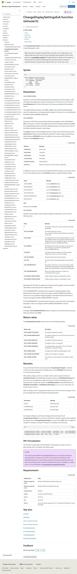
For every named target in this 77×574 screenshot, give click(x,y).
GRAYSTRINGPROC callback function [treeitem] (11, 156)
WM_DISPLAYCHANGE (59, 390)
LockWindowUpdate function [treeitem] (11, 180)
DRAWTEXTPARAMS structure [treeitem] (11, 94)
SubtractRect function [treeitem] (9, 230)
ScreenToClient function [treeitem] (10, 221)
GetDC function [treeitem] (8, 126)
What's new (63, 6)
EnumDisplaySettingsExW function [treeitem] (12, 112)
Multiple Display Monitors (30, 387)
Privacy (35, 568)
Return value (28, 37)
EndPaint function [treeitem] (8, 98)
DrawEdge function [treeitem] (9, 69)
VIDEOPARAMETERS (50, 273)
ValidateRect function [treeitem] (9, 241)
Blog (22, 568)
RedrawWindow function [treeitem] (10, 216)
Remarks (27, 39)
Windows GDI (49, 12)
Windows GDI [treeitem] (6, 17)
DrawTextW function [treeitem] (9, 96)
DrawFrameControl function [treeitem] (11, 73)
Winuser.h (56, 12)
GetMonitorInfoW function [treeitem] (11, 132)
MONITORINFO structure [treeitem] (10, 196)
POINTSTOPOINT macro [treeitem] (10, 209)
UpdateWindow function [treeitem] (10, 239)
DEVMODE (34, 121)
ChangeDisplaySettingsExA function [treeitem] (11, 50)
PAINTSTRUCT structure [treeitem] (10, 207)
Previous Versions (14, 568)
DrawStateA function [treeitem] (9, 76)
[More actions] (74, 12)
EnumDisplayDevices (59, 102)
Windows (29, 12)
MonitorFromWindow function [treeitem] (11, 193)
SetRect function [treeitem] (8, 223)
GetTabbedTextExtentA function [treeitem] (12, 137)
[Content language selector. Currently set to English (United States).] (9, 564)
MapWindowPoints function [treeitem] (11, 182)
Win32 (39, 12)
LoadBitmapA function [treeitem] (9, 175)
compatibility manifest (38, 57)
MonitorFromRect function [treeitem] (11, 191)
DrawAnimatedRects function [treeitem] (11, 64)
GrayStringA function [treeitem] (9, 153)
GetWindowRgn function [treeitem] (10, 148)
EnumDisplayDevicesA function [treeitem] (12, 100)
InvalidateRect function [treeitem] (10, 166)
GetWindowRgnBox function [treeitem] (11, 151)
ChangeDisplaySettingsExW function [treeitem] (11, 54)
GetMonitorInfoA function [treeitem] (10, 130)
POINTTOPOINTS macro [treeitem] (10, 212)
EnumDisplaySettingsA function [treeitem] (12, 107)
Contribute (28, 568)
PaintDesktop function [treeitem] (9, 205)
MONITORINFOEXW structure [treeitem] (11, 200)
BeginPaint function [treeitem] (9, 44)
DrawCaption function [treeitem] (9, 66)
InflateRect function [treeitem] (9, 162)
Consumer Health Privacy (46, 568)
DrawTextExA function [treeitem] (9, 89)
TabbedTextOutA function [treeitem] (10, 232)
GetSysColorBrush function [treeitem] (11, 135)
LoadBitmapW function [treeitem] (10, 178)
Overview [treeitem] (6, 42)
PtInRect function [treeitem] (8, 214)
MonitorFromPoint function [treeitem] (11, 189)
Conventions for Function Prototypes (54, 464)
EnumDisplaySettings (29, 372)
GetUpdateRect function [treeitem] (10, 141)
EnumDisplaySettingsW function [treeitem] (12, 114)
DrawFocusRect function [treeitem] (10, 71)
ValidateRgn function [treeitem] (9, 244)
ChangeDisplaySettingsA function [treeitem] (12, 47)
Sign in (73, 2)
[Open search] (69, 2)
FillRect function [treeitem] (8, 121)
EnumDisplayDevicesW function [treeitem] (12, 103)
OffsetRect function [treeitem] (9, 203)
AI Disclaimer (5, 568)
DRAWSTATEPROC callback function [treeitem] (11, 79)
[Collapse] (19, 10)
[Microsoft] (3, 2)
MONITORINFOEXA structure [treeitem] (11, 198)
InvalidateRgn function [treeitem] (10, 169)
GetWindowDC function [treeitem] (10, 146)
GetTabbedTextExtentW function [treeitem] (12, 139)
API (43, 12)
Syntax (26, 33)
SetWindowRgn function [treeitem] (10, 228)
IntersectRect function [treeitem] (9, 164)
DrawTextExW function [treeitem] (9, 91)
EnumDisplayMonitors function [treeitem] (12, 105)
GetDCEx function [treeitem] (8, 128)
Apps (35, 12)
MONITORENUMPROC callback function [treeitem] (12, 186)
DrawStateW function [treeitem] (9, 82)
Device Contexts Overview (30, 524)
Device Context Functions (30, 521)
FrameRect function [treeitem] (9, 123)
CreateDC (26, 514)
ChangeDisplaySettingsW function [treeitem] (12, 57)
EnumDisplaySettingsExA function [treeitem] (12, 109)
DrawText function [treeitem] (8, 84)
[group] (49, 433)
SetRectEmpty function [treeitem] (10, 225)
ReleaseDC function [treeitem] (9, 218)
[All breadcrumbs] (24, 12)
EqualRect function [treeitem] (9, 116)
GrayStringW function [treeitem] (9, 159)
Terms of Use (58, 568)
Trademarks (66, 568)
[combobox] (11, 14)
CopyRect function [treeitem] (9, 62)
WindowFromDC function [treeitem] (10, 246)
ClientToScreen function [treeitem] (10, 60)
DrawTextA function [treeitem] (9, 87)
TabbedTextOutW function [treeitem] (10, 234)
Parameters (27, 35)
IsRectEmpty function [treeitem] (9, 173)
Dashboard (71, 6)
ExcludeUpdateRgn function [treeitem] (11, 119)
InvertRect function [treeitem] (9, 171)
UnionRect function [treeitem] (9, 237)
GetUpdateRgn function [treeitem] (10, 144)
